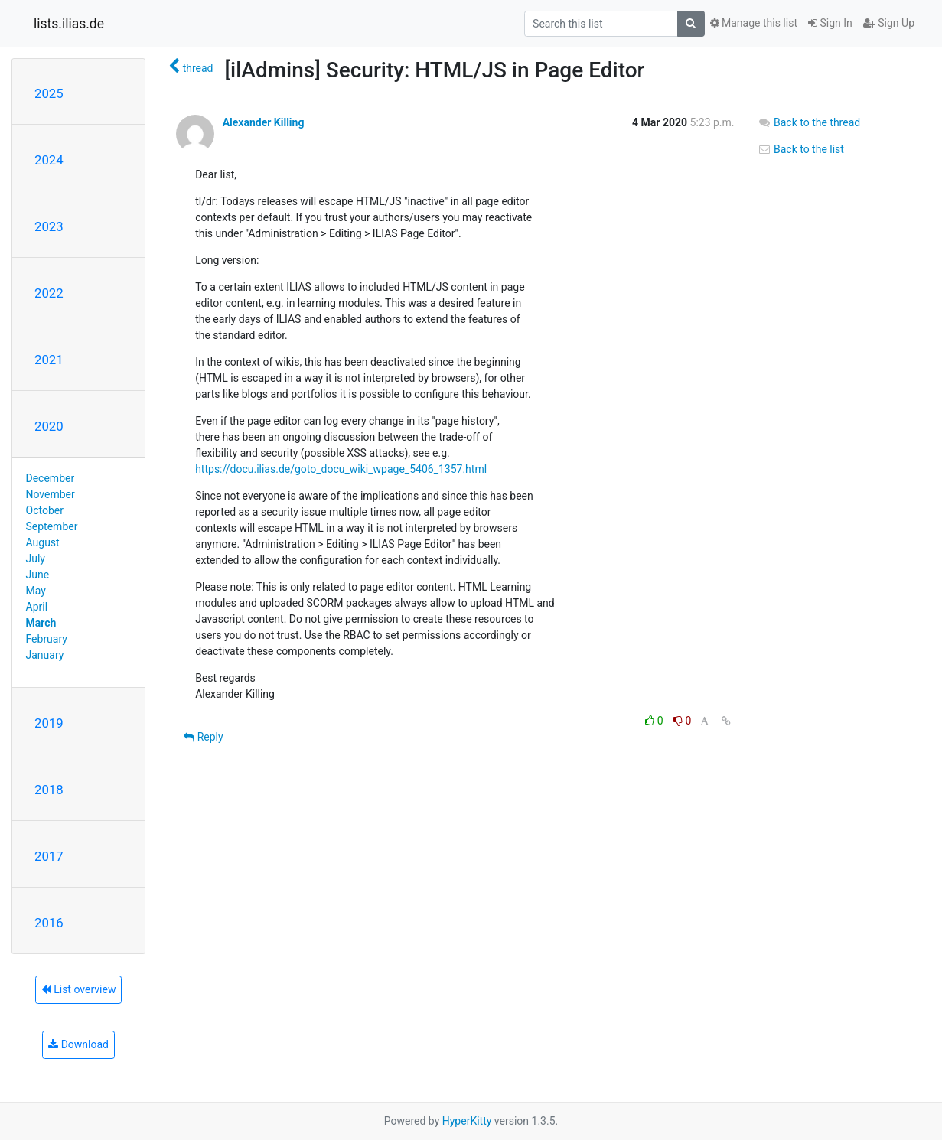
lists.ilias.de (69, 23)
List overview (78, 989)
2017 (49, 856)
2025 (49, 93)
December (50, 478)
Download (78, 1044)
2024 (49, 160)
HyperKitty (467, 1121)
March (41, 623)
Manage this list (753, 23)
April (37, 607)
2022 (49, 293)
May (36, 591)
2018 (49, 789)
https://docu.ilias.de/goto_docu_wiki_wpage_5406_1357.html (341, 469)
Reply (203, 737)
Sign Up (888, 23)
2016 (49, 922)
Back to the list (801, 149)
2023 (49, 226)
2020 (49, 426)
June (38, 574)
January (45, 655)
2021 (49, 359)
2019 (49, 723)
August (43, 542)
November (50, 494)
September (52, 526)
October (45, 510)
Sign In (830, 23)
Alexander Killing (264, 122)
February (46, 639)
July (35, 558)
